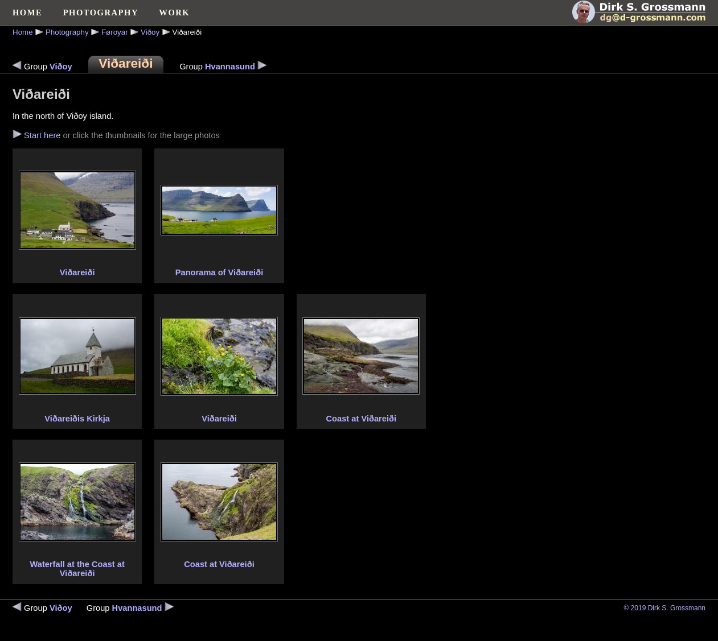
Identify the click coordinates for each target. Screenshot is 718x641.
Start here (42, 135)
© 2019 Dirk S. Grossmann (664, 608)
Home (23, 32)
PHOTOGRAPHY (100, 12)
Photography (67, 32)
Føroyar (114, 32)
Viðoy (150, 32)
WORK (174, 12)
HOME (27, 12)
